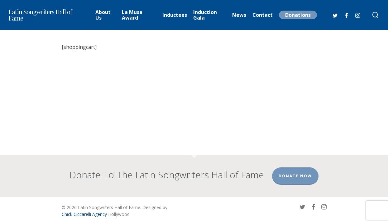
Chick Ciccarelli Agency (84, 214)
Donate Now (295, 176)
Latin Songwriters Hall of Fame (40, 15)
